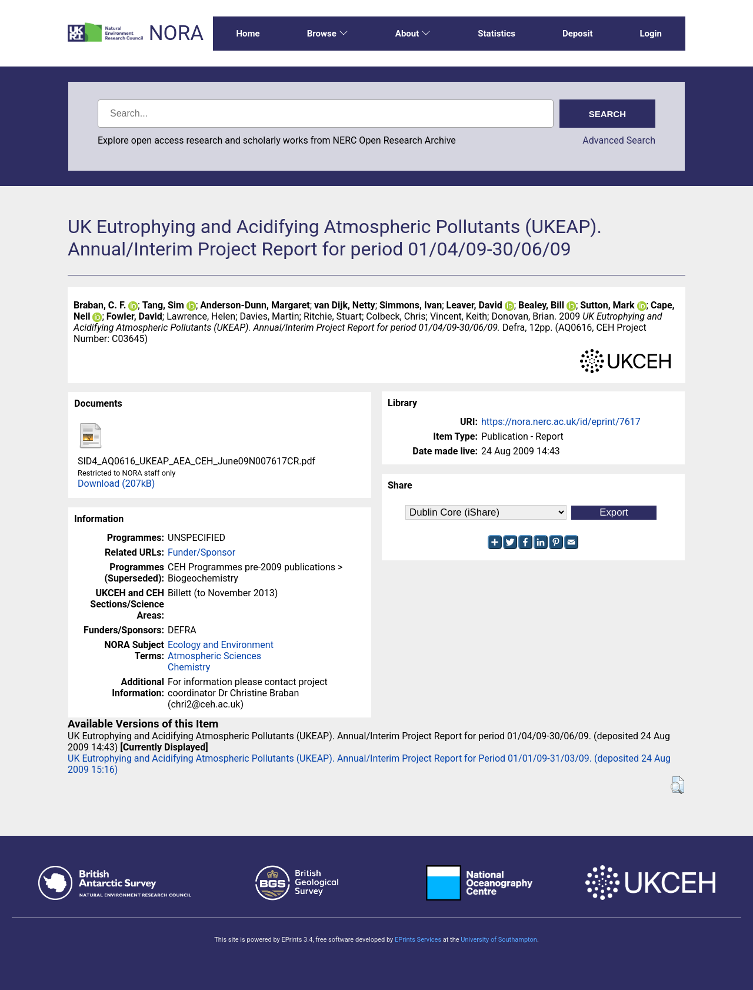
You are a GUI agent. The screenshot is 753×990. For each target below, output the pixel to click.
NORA (176, 33)
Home (248, 33)
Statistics (496, 33)
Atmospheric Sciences (214, 656)
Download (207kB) (116, 483)
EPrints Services (418, 940)
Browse (327, 33)
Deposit (577, 33)
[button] (677, 785)
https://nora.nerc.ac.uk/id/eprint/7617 (561, 421)
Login (650, 33)
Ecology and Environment (221, 644)
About (413, 33)
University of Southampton (499, 940)
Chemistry (189, 667)
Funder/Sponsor (201, 552)
